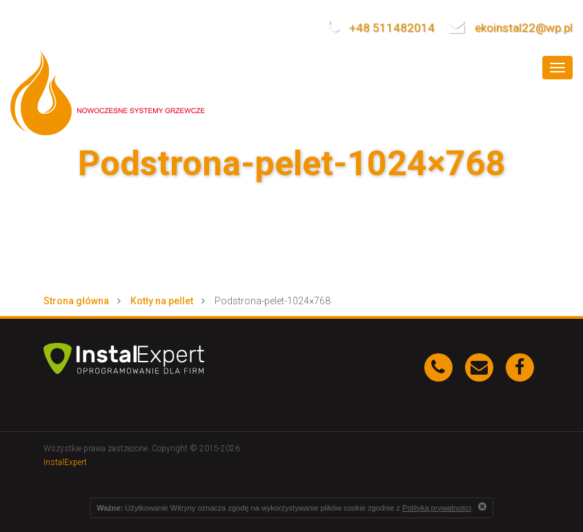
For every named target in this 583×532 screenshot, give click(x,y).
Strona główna (76, 300)
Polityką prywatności (436, 508)
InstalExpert (65, 462)
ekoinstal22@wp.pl (510, 28)
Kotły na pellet (161, 300)
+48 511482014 (380, 28)
